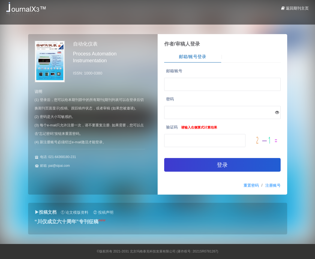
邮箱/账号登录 (192, 56)
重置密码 (251, 185)
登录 (222, 165)
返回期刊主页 (295, 8)
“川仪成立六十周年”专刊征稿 (66, 221)
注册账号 (273, 185)
